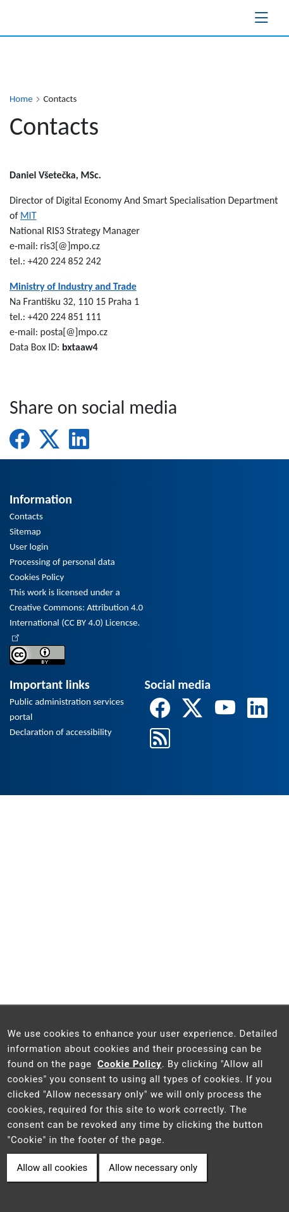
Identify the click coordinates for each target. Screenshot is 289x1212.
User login (28, 546)
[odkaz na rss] (160, 739)
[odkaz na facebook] (160, 708)
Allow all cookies (51, 1167)
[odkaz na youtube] (225, 708)
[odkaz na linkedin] (257, 708)
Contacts (26, 516)
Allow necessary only (153, 1167)
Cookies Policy (36, 577)
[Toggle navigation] (261, 17)
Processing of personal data (62, 561)
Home (21, 98)
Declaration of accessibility (60, 732)
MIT (28, 215)
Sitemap (25, 531)
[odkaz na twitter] (192, 708)
